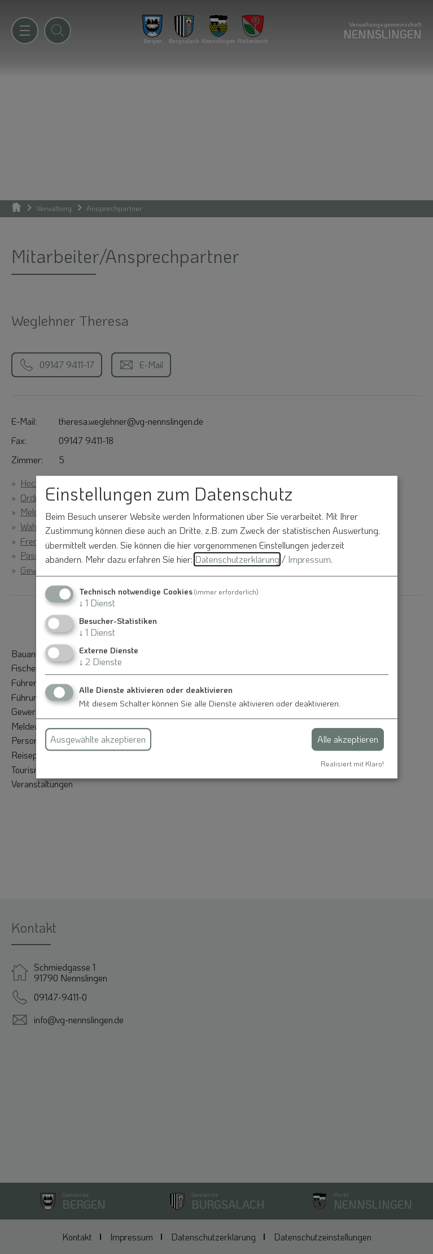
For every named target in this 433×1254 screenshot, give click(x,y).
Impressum (309, 560)
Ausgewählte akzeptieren (98, 739)
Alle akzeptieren (347, 739)
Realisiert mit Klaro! (352, 763)
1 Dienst (97, 603)
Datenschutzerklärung (237, 560)
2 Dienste (100, 662)
